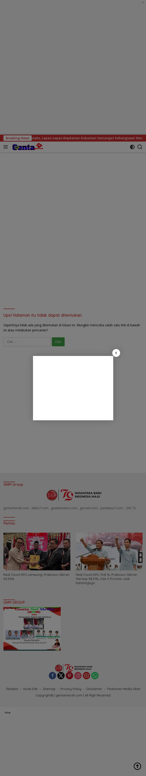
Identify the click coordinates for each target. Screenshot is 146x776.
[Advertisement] (73, 388)
